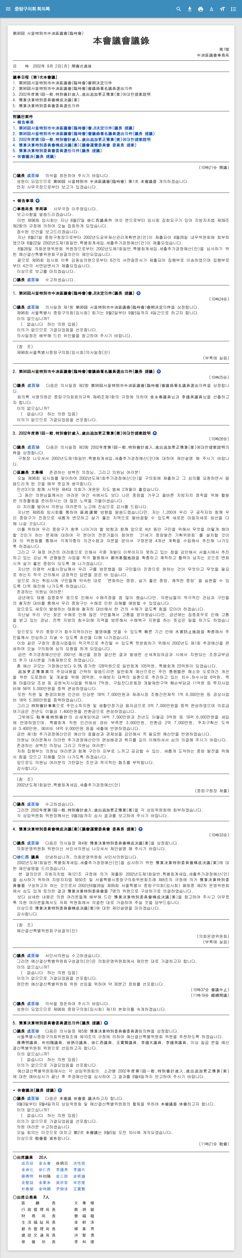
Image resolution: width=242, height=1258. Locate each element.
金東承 (45, 1182)
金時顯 (45, 1189)
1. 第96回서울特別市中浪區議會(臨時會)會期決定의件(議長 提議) (73, 128)
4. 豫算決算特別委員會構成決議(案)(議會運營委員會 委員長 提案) (74, 145)
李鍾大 (79, 1169)
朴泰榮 (27, 1189)
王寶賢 (79, 1189)
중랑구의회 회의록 (32, 8)
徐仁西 (23, 857)
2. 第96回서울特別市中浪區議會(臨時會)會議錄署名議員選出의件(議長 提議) (84, 133)
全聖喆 (27, 1182)
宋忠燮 (79, 1182)
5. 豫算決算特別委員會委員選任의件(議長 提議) (57, 150)
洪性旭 (79, 1163)
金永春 (45, 1163)
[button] (211, 9)
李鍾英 (62, 1169)
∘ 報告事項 (23, 122)
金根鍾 (79, 1176)
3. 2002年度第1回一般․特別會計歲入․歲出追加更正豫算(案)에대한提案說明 (82, 139)
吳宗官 (62, 1182)
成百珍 (33, 175)
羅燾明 (27, 1176)
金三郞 (62, 1176)
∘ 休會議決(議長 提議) (34, 156)
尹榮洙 (62, 1189)
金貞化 (27, 1169)
